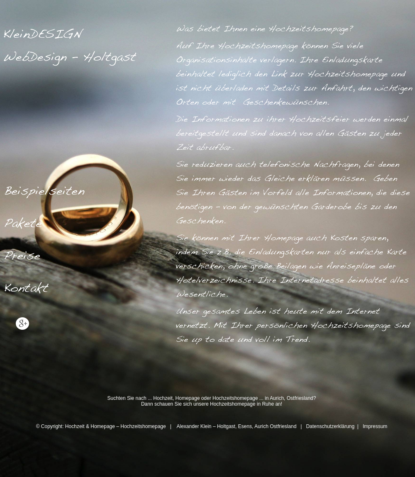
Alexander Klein (193, 426)
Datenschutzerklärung (331, 426)
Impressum (375, 426)
